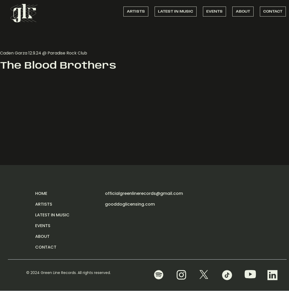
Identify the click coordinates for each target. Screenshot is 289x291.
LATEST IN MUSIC (175, 11)
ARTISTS (136, 11)
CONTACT (272, 11)
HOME (41, 193)
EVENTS (214, 11)
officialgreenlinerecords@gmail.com (144, 193)
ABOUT (243, 11)
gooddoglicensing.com (130, 204)
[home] (24, 12)
